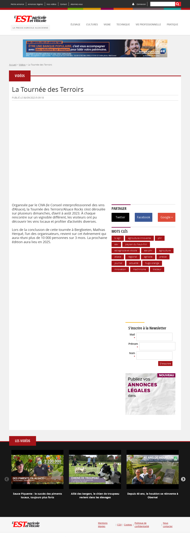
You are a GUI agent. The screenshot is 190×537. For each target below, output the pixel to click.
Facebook (143, 217)
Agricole (148, 256)
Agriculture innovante (139, 238)
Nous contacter (168, 524)
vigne (107, 24)
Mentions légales (103, 524)
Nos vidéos (51, 4)
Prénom (133, 345)
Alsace (117, 256)
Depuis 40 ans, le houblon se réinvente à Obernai (152, 495)
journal (118, 263)
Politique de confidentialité (142, 524)
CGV (119, 524)
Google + (167, 217)
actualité (133, 263)
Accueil (12, 64)
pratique (172, 24)
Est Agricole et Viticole (125, 250)
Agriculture (165, 250)
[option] (37, 477)
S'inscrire (165, 363)
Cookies (128, 524)
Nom (132, 354)
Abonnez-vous (77, 4)
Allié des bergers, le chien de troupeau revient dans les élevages (95, 495)
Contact (63, 4)
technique (123, 24)
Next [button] (183, 479)
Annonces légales (35, 4)
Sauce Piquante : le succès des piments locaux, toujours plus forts (37, 495)
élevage (75, 24)
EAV (116, 244)
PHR (160, 238)
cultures (92, 24)
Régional (132, 256)
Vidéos (22, 64)
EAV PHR (148, 250)
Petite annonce (17, 4)
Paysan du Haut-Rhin (136, 244)
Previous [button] (6, 479)
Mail (132, 336)
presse (163, 256)
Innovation (120, 269)
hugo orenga (152, 263)
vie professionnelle (148, 24)
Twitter (120, 217)
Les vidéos (22, 441)
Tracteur (157, 269)
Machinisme (139, 269)
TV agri (117, 238)
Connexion (141, 4)
